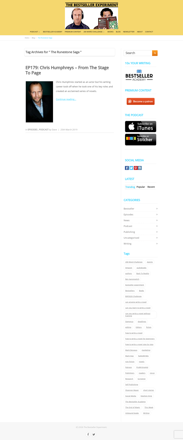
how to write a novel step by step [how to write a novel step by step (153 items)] (139, 344)
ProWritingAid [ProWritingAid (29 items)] (142, 367)
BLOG (118, 32)
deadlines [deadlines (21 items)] (142, 321)
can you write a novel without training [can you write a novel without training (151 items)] (137, 314)
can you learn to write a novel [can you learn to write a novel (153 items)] (137, 308)
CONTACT (149, 32)
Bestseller (129, 208)
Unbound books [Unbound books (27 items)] (132, 413)
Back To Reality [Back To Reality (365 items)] (142, 273)
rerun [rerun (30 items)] (152, 373)
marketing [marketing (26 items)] (146, 350)
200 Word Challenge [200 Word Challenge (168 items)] (133, 262)
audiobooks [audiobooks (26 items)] (141, 268)
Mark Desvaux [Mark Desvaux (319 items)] (131, 350)
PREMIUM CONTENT (73, 32)
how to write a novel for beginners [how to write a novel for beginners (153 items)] (140, 339)
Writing (127, 243)
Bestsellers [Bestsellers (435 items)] (130, 291)
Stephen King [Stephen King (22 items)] (146, 396)
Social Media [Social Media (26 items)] (130, 396)
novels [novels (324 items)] (141, 361)
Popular (140, 186)
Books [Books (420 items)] (141, 291)
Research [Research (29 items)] (129, 379)
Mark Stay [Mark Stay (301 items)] (129, 356)
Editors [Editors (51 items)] (139, 327)
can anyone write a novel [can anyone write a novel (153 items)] (136, 302)
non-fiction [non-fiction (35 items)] (129, 361)
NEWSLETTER (128, 32)
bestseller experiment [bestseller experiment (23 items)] (134, 285)
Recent (151, 186)
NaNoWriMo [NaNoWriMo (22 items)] (143, 356)
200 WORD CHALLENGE (93, 32)
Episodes (33, 129)
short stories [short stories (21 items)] (148, 390)
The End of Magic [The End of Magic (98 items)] (132, 407)
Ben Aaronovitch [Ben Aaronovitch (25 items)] (132, 279)
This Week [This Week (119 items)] (148, 407)
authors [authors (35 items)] (128, 273)
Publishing (129, 231)
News (127, 220)
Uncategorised (131, 237)
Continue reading (65, 99)
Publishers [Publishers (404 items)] (129, 373)
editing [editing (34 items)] (128, 327)
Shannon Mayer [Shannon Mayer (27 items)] (132, 390)
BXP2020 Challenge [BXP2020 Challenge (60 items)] (133, 296)
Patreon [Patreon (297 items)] (128, 367)
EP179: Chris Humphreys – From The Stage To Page (67, 70)
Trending (130, 187)
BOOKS (110, 32)
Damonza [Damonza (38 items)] (129, 321)
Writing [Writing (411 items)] (146, 413)
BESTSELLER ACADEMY (52, 32)
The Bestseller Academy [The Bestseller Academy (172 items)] (135, 402)
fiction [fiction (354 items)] (148, 327)
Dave (54, 129)
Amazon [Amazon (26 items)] (128, 268)
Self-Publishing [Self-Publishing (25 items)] (131, 384)
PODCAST (34, 32)
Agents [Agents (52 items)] (150, 262)
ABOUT (140, 32)
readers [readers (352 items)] (142, 373)
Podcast (44, 129)
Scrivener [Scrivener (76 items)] (142, 379)
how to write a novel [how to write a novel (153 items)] (133, 333)
